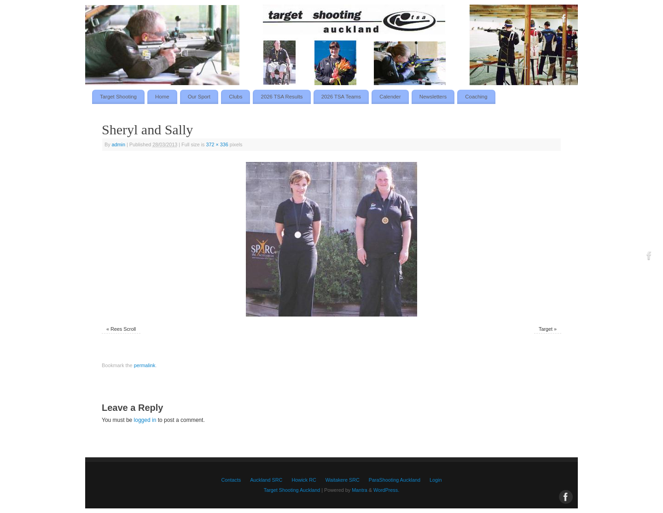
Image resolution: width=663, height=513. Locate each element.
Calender (390, 96)
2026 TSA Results (282, 96)
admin (118, 144)
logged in (145, 420)
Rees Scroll (123, 329)
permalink (145, 365)
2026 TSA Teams (341, 96)
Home (162, 96)
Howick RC (303, 480)
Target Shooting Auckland (292, 490)
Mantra (359, 490)
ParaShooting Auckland (394, 480)
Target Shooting (118, 96)
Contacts (231, 480)
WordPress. (386, 490)
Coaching (476, 96)
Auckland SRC (266, 480)
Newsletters (433, 96)
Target (545, 329)
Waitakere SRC (343, 480)
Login (436, 480)
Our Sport (199, 96)
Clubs (235, 96)
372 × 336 (217, 144)
